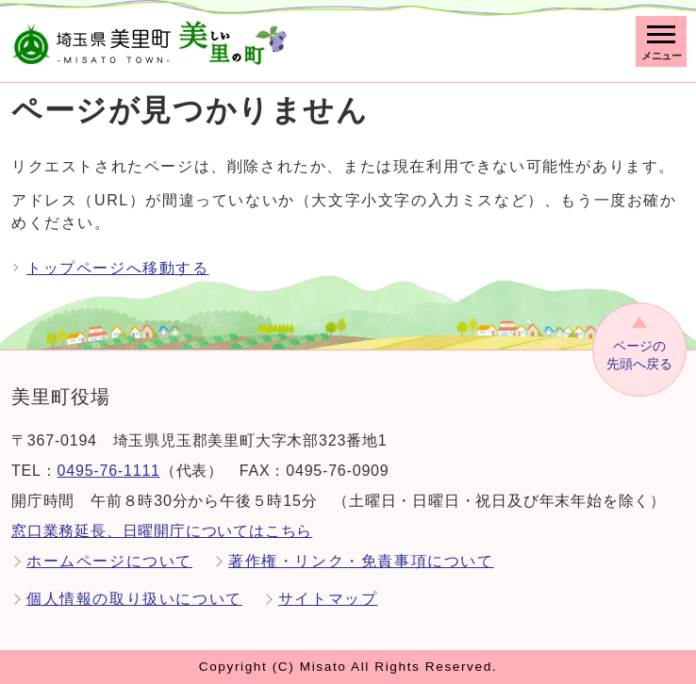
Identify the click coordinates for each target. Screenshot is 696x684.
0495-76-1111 (109, 471)
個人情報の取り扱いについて (134, 599)
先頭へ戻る (639, 354)
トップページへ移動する (117, 268)
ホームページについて (109, 561)
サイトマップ (328, 599)
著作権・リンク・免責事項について (361, 561)
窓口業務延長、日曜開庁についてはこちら (161, 531)
